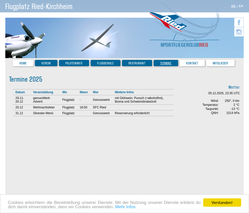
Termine (166, 63)
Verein (46, 63)
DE (233, 6)
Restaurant (137, 63)
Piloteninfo (74, 63)
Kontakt (192, 63)
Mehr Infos (125, 207)
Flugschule (105, 63)
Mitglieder (220, 63)
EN (241, 6)
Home (23, 63)
